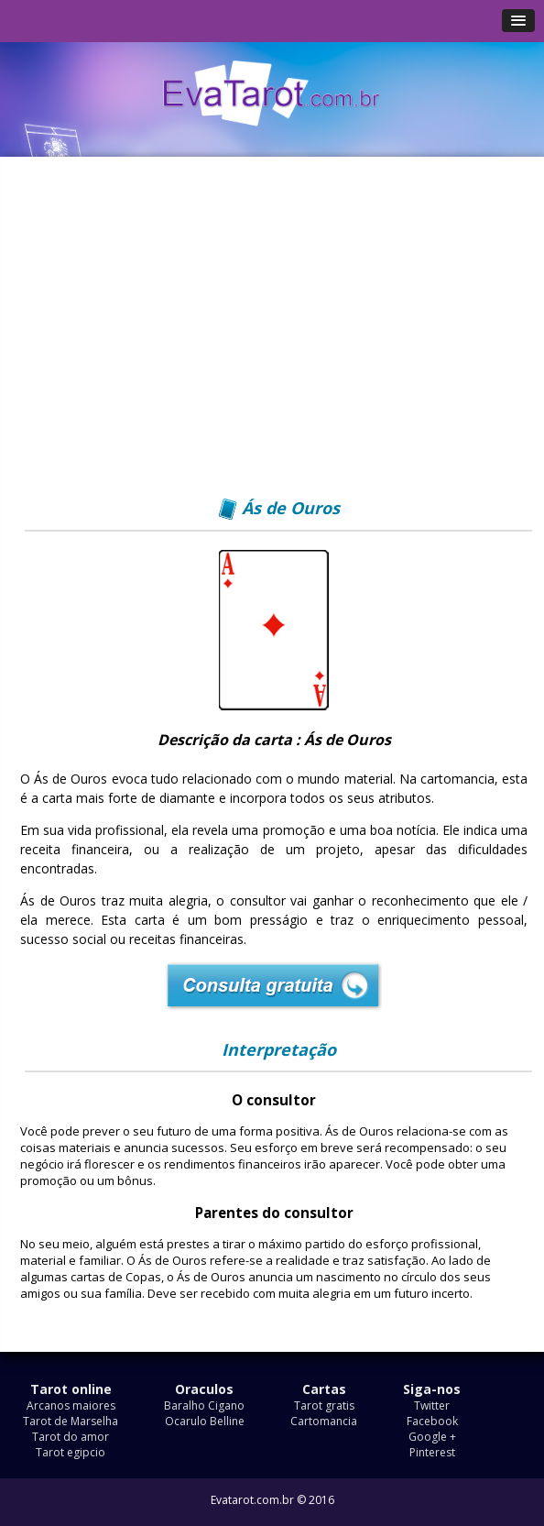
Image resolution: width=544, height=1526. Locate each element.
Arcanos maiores (71, 1405)
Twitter (432, 1405)
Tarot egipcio (70, 1452)
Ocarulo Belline (205, 1421)
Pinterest (432, 1452)
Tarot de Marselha (70, 1421)
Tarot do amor (70, 1436)
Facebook (432, 1421)
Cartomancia (323, 1421)
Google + (432, 1436)
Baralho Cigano (204, 1405)
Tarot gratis (324, 1405)
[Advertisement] (274, 336)
